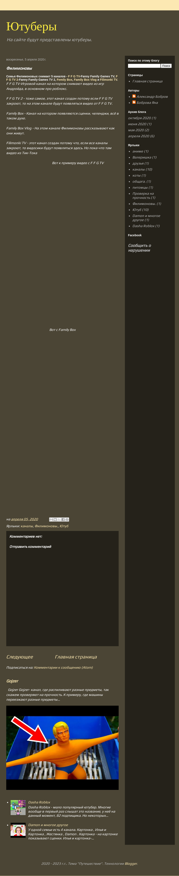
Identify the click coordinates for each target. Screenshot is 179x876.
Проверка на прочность (143, 195)
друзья (137, 163)
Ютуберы (31, 28)
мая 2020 (136, 130)
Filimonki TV (108, 79)
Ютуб (64, 526)
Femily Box (64, 79)
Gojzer (12, 680)
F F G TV (74, 76)
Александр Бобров (152, 96)
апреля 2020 (138, 136)
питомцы (140, 187)
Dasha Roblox (39, 802)
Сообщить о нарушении (139, 247)
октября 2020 (139, 118)
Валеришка (141, 157)
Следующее (19, 656)
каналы (27, 526)
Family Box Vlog (85, 79)
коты (136, 175)
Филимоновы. (46, 526)
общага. (138, 181)
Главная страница (76, 656)
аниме (137, 151)
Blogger (131, 863)
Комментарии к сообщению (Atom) (63, 667)
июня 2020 (137, 124)
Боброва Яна (147, 102)
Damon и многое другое (48, 825)
